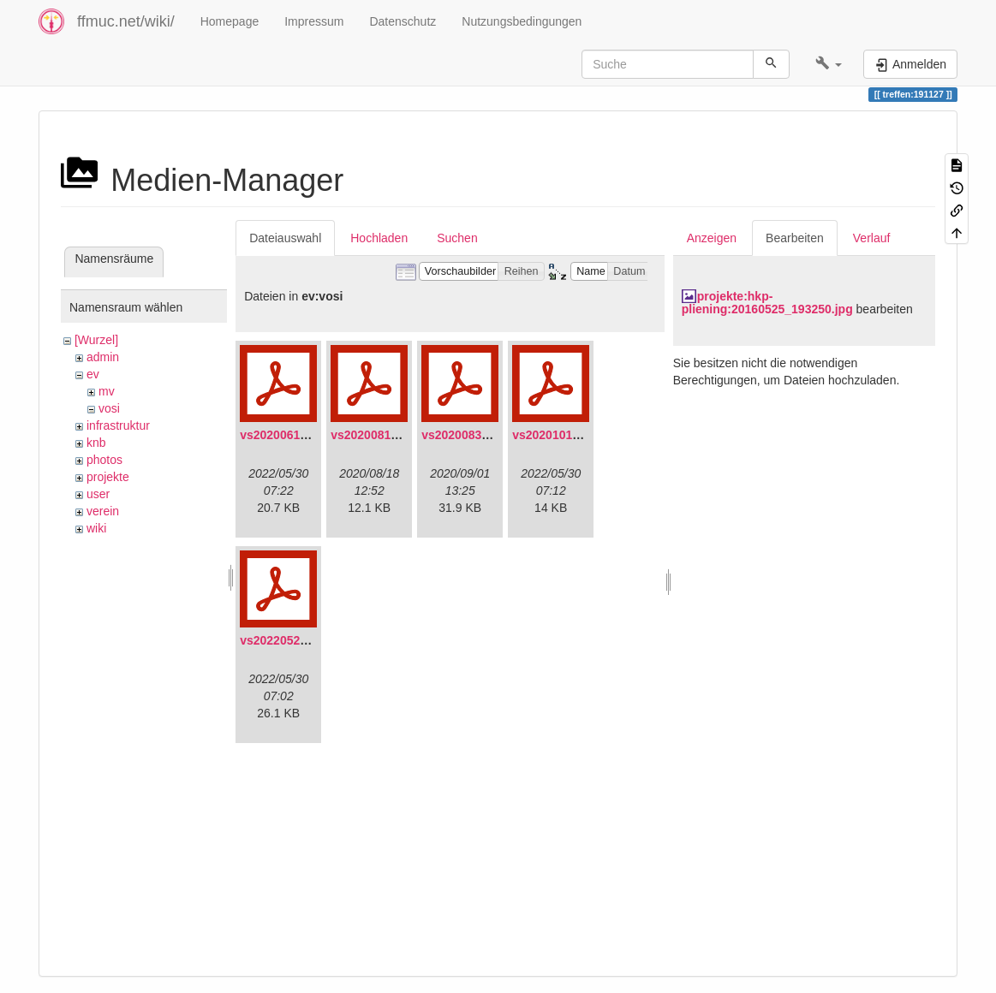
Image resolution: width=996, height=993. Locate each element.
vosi (109, 408)
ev (92, 374)
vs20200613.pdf (284, 435)
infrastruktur (118, 425)
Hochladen (379, 238)
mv (106, 391)
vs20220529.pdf (284, 640)
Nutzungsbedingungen (521, 21)
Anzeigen (712, 238)
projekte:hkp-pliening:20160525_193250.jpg (767, 302)
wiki (96, 528)
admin (102, 357)
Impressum (313, 21)
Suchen (457, 238)
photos (104, 460)
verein (102, 511)
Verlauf (872, 238)
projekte (107, 477)
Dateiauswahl (285, 238)
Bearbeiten (795, 238)
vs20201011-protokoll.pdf (584, 435)
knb (96, 442)
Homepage (229, 21)
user (98, 494)
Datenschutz (402, 21)
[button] (828, 64)
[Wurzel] (96, 340)
